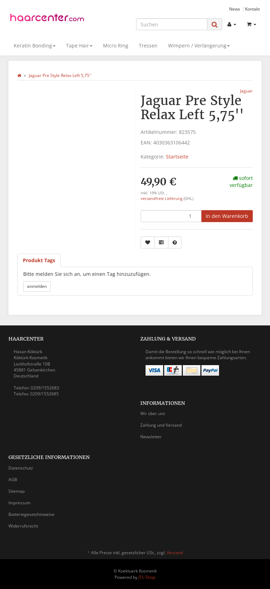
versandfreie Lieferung (161, 198)
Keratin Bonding (35, 45)
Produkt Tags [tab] (39, 260)
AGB (12, 480)
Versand (175, 553)
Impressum (19, 503)
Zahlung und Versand (161, 425)
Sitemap (16, 491)
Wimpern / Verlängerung (199, 45)
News (234, 9)
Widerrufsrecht (23, 526)
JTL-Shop (147, 577)
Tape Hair (79, 45)
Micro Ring (115, 45)
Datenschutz (20, 468)
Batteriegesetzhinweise (31, 514)
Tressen (148, 45)
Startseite (177, 156)
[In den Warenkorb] (227, 216)
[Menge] (171, 216)
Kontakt (252, 9)
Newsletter (151, 437)
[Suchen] (171, 24)
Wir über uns (152, 413)
